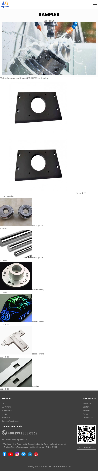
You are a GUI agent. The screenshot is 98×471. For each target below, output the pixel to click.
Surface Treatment (10, 421)
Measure (6, 417)
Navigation (89, 398)
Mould (4, 414)
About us (87, 403)
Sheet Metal (7, 410)
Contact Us (88, 417)
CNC (4, 403)
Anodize (10, 196)
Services (7, 398)
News (85, 414)
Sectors (86, 407)
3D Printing (7, 407)
